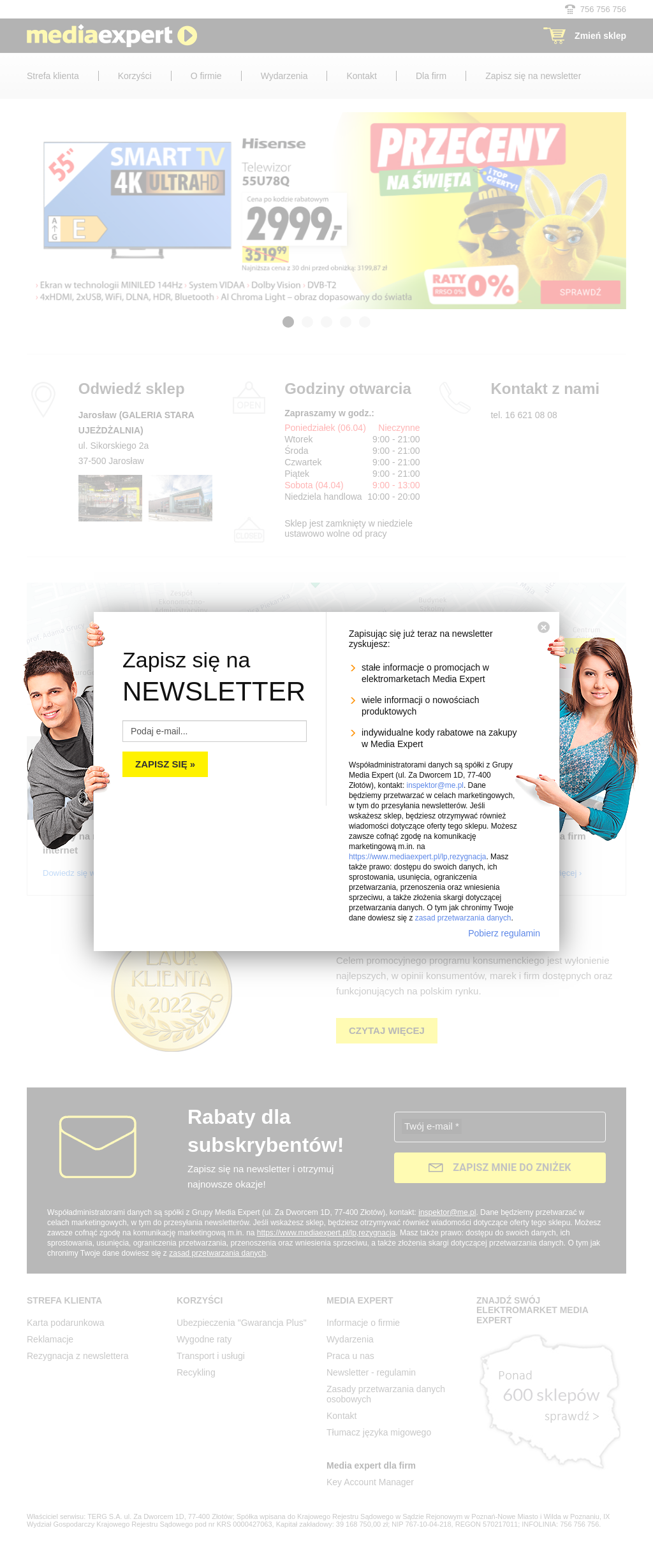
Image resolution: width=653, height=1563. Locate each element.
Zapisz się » (165, 764)
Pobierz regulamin (504, 933)
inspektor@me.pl (435, 785)
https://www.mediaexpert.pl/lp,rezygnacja (417, 856)
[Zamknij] (544, 627)
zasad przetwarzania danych (463, 917)
